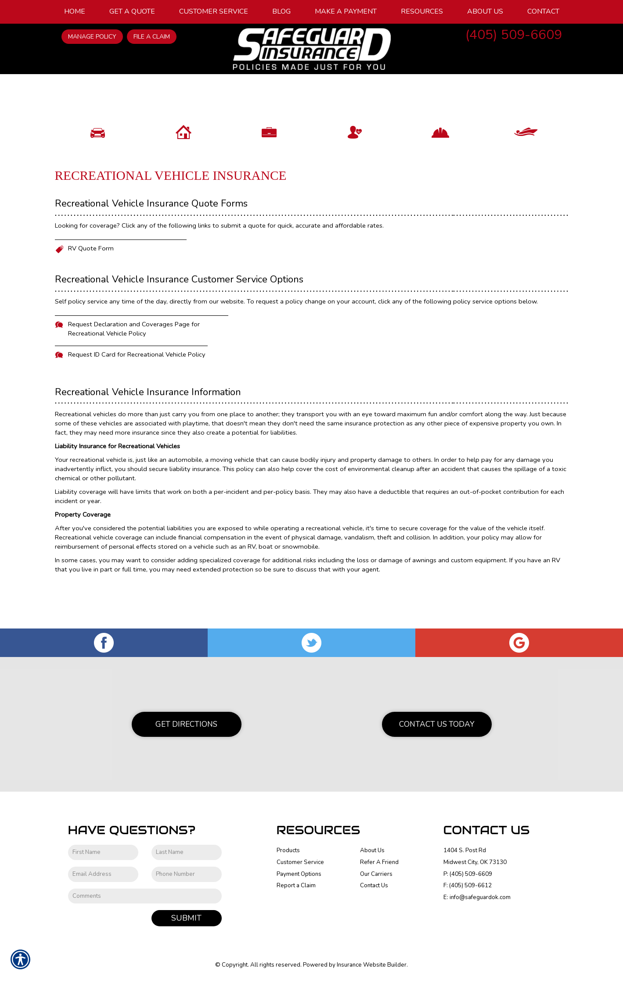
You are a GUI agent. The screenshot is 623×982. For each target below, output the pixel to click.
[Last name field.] (186, 853)
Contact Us (374, 886)
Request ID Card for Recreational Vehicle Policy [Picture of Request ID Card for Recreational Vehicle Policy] (136, 398)
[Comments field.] (145, 896)
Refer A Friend (379, 863)
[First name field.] (103, 853)
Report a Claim (296, 886)
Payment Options (299, 874)
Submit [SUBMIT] (186, 918)
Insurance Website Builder (372, 965)
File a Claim (151, 36)
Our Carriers (376, 874)
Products (288, 851)
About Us (372, 851)
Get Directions (186, 724)
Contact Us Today (437, 724)
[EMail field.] (103, 874)
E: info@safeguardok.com (477, 898)
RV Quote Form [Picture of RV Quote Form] (91, 292)
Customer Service (300, 863)
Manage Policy (92, 36)
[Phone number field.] (186, 874)
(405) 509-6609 (513, 35)
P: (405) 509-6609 (467, 874)
